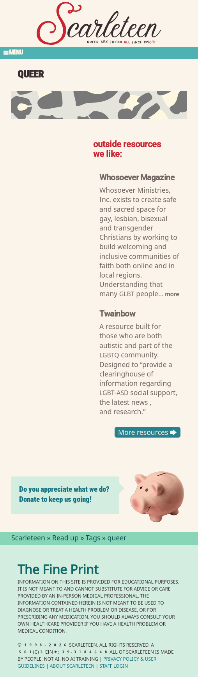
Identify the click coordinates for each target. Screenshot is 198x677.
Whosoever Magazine (136, 177)
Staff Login (113, 667)
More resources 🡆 (147, 432)
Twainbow (117, 313)
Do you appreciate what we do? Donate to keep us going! (64, 494)
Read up (65, 539)
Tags (93, 539)
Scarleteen (28, 539)
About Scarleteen (72, 667)
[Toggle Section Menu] (99, 53)
